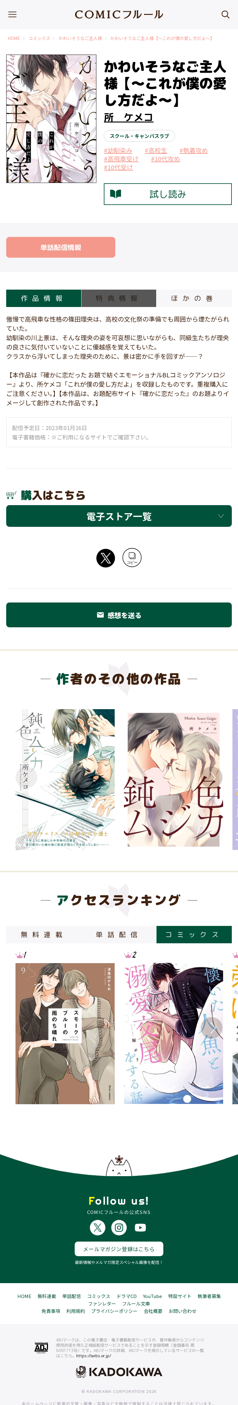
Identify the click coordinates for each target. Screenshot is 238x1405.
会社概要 (153, 1289)
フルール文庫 (136, 1281)
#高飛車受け (121, 158)
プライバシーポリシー (114, 1289)
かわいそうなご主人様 (80, 38)
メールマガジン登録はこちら (119, 1226)
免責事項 (51, 1289)
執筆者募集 (209, 1274)
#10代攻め (165, 158)
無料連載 (46, 1274)
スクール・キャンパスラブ (139, 136)
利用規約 (75, 1289)
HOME (14, 38)
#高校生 (156, 150)
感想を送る (119, 615)
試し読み (148, 194)
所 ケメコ (128, 117)
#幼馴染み (118, 150)
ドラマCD (127, 1274)
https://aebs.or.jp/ (93, 1333)
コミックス (39, 38)
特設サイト (180, 1274)
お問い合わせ (182, 1289)
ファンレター (102, 1281)
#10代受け (118, 166)
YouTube (152, 1274)
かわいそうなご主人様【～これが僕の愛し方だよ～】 (162, 38)
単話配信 (71, 1274)
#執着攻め (193, 150)
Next (212, 777)
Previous (26, 777)
